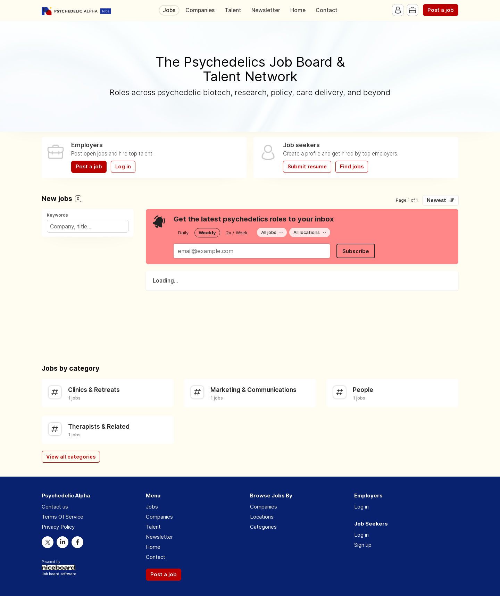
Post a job (440, 10)
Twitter (47, 542)
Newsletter (265, 10)
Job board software (59, 574)
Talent (233, 10)
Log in (123, 166)
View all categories (70, 457)
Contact (327, 10)
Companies (200, 10)
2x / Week (237, 232)
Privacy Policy (58, 526)
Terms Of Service (62, 516)
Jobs (169, 10)
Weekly (207, 232)
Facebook (77, 542)
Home (298, 10)
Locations (262, 516)
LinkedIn (62, 542)
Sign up (363, 545)
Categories (263, 526)
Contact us (55, 506)
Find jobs (352, 166)
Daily (183, 232)
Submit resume (307, 166)
